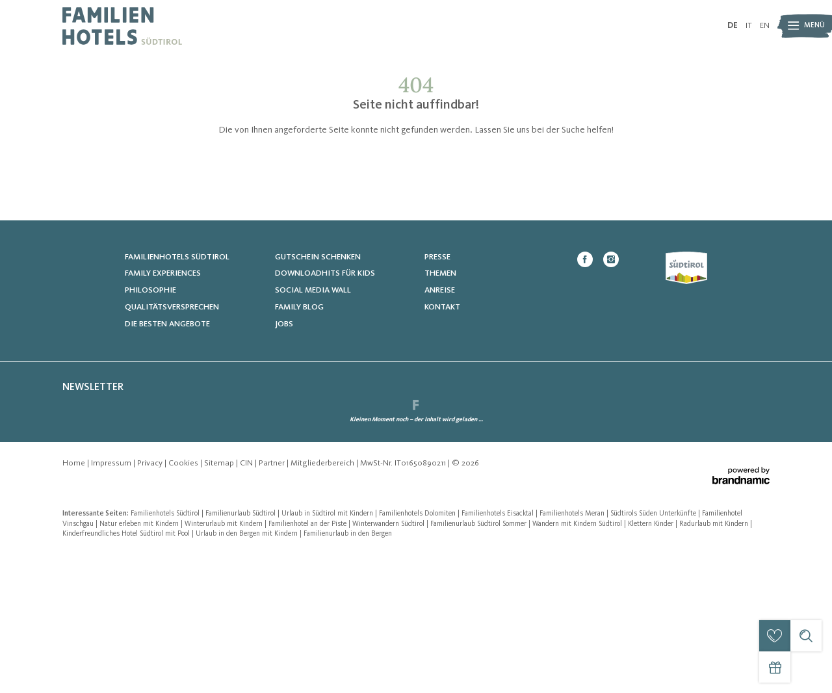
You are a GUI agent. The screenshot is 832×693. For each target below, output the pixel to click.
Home (74, 601)
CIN (247, 601)
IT (749, 25)
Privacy (150, 601)
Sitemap (220, 601)
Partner (273, 601)
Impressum (112, 601)
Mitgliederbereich (323, 601)
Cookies (184, 601)
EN (765, 25)
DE (732, 25)
